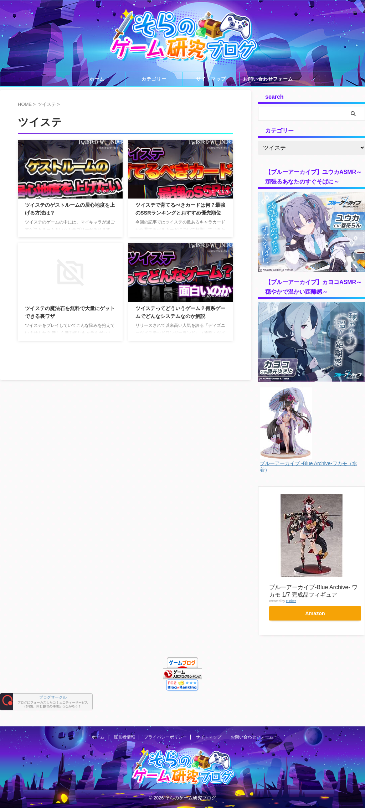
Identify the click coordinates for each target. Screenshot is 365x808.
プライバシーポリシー (165, 726)
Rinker (291, 601)
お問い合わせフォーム (268, 79)
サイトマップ (211, 79)
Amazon (315, 613)
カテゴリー (154, 79)
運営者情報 (124, 726)
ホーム (96, 79)
